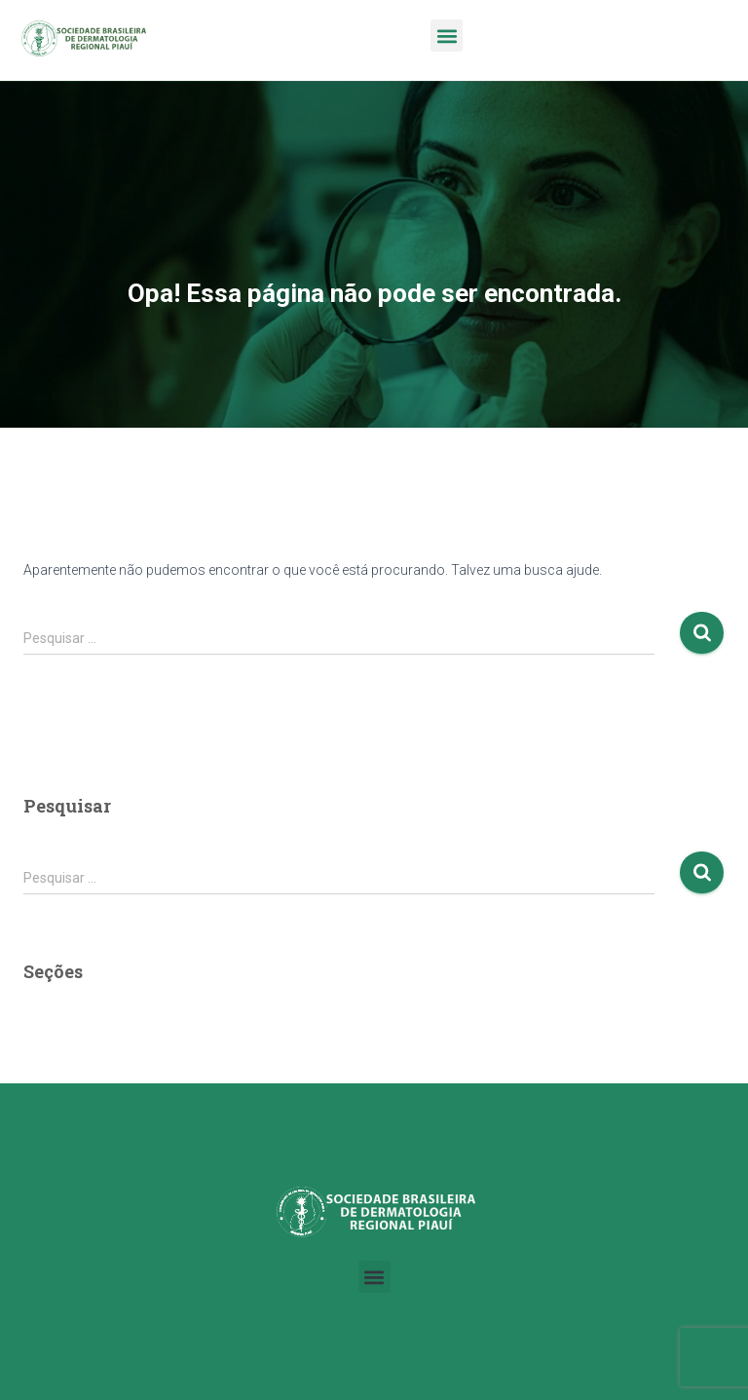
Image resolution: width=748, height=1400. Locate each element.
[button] (446, 35)
